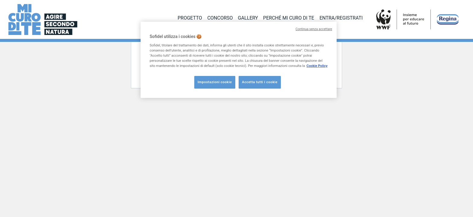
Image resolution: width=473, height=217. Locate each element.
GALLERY (248, 18)
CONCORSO (220, 18)
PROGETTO (190, 18)
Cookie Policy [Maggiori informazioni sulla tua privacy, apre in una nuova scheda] (317, 66)
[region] (239, 60)
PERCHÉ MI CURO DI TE (288, 18)
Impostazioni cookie (215, 82)
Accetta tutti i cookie (260, 82)
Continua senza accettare (314, 29)
